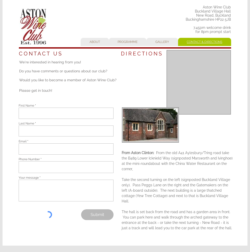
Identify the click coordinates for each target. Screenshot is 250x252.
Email (23, 141)
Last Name (26, 123)
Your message (29, 177)
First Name (26, 105)
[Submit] (97, 214)
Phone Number (29, 159)
